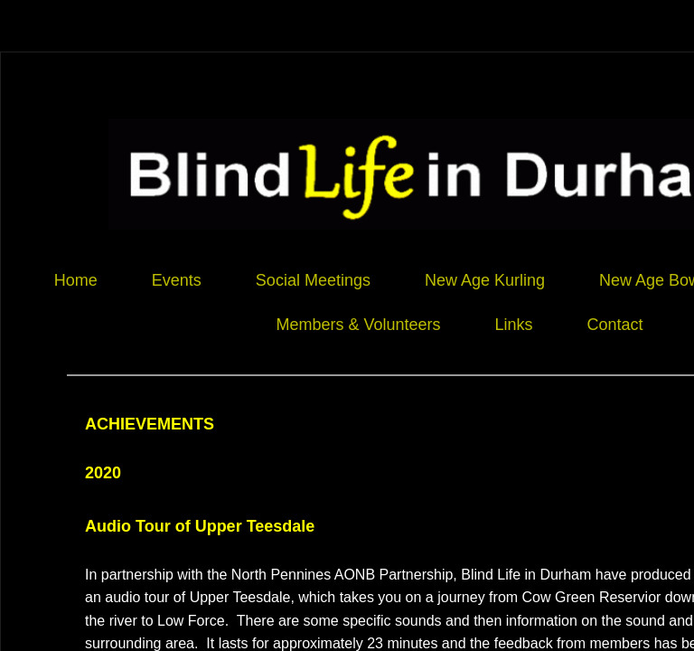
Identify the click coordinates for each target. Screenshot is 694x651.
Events (177, 280)
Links (513, 325)
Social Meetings (313, 280)
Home (76, 280)
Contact (615, 325)
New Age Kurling (485, 280)
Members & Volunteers (358, 325)
